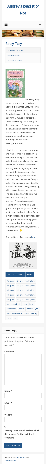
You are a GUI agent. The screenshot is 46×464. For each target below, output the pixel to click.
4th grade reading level (26, 285)
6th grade (10, 295)
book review (11, 309)
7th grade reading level (26, 299)
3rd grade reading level (26, 281)
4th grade (10, 285)
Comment (9, 351)
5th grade (10, 290)
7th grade (10, 299)
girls (37, 309)
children (29, 309)
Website (8, 414)
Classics (10, 274)
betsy (25, 304)
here (33, 237)
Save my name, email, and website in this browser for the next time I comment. (22, 434)
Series (30, 274)
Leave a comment (15, 60)
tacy (15, 318)
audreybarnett (13, 55)
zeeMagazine (10, 460)
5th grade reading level (26, 290)
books (21, 309)
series (9, 318)
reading (34, 313)
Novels (21, 274)
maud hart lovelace (14, 313)
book (31, 304)
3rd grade (10, 281)
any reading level (13, 304)
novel (27, 313)
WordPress (21, 457)
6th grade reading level (26, 295)
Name (8, 391)
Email (8, 402)
